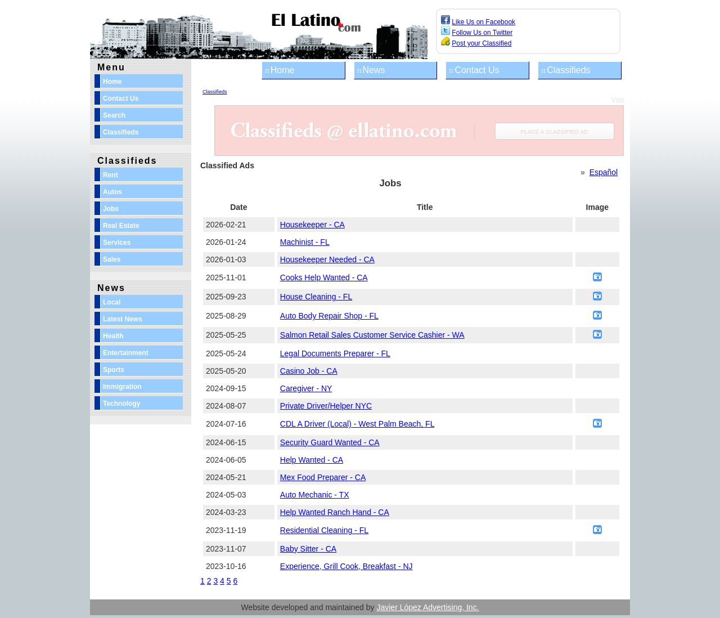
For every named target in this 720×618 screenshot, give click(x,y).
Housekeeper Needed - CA (327, 259)
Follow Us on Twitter (482, 33)
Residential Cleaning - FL (324, 530)
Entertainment (125, 353)
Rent (110, 175)
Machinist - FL (305, 242)
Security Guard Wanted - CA (330, 442)
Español (604, 172)
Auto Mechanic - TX (314, 494)
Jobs (111, 209)
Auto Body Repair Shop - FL (329, 315)
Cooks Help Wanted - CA (324, 277)
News (374, 70)
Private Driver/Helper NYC (326, 405)
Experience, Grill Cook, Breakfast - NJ (346, 566)
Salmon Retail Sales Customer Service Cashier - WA (372, 334)
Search (114, 115)
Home (283, 70)
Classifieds (568, 70)
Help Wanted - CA (311, 459)
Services (116, 243)
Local (111, 302)
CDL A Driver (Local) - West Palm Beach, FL (357, 423)
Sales (111, 259)
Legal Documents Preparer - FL (335, 353)
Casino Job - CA (309, 370)
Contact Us (476, 70)
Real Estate (121, 226)
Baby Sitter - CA (308, 548)
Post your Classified (481, 43)
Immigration (122, 387)
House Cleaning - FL (316, 296)
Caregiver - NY (306, 388)
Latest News (122, 319)
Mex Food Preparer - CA (323, 477)
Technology (121, 403)
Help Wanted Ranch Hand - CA (334, 512)
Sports (113, 370)
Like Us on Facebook (483, 22)
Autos (112, 192)
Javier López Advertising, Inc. (427, 607)
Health (113, 336)
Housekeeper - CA (312, 224)
